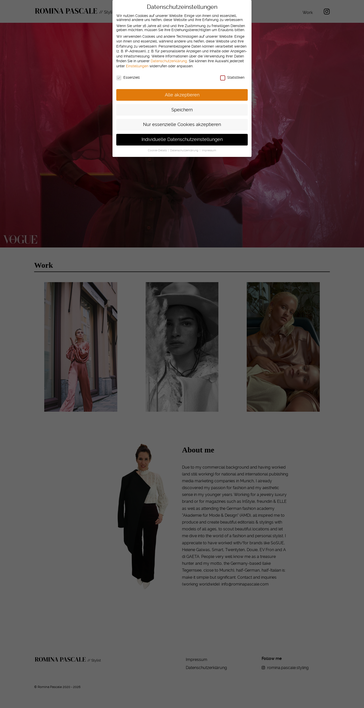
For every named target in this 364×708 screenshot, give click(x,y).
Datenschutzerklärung (169, 57)
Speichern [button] (182, 105)
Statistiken (232, 73)
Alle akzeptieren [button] (182, 90)
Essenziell (128, 73)
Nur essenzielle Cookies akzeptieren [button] (182, 120)
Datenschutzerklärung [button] (184, 146)
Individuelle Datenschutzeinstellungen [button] (182, 134)
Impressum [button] (209, 146)
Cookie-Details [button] (158, 146)
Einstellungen (137, 61)
